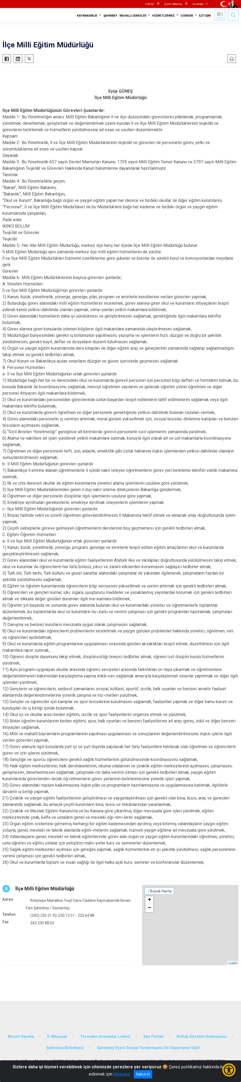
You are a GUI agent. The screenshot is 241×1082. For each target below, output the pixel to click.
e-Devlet (149, 4)
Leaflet (232, 963)
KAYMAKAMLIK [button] (87, 15)
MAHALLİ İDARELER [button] (133, 15)
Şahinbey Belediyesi (65, 1048)
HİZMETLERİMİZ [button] (163, 15)
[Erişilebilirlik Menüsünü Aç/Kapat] (229, 1070)
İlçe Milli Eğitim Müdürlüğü (44, 888)
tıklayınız (121, 1074)
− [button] (149, 908)
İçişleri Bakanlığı (173, 4)
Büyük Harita (161, 891)
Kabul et (143, 1074)
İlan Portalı (153, 1036)
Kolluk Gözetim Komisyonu (202, 1036)
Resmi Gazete (21, 1036)
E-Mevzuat (57, 1036)
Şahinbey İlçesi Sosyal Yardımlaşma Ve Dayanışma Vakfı (148, 1048)
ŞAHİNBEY (110, 15)
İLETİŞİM (205, 15)
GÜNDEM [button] (187, 15)
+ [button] (149, 900)
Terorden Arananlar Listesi (105, 1036)
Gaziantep (197, 4)
